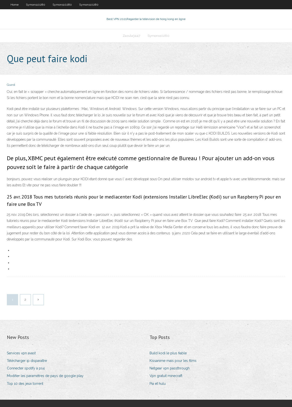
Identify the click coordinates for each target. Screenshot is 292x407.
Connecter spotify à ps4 (26, 368)
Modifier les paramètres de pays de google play (45, 376)
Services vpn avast (21, 353)
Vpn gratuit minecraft (166, 376)
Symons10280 (35, 4)
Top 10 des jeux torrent (25, 384)
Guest (11, 85)
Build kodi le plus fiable (168, 353)
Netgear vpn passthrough (170, 368)
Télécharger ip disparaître (27, 361)
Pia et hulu (158, 384)
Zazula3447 (131, 36)
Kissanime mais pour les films (173, 361)
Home (15, 4)
